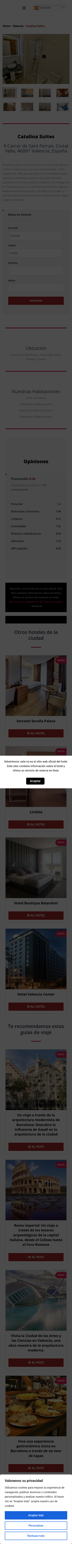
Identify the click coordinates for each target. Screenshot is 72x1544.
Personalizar (35, 1525)
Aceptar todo (36, 1515)
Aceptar (35, 781)
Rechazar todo (35, 1535)
